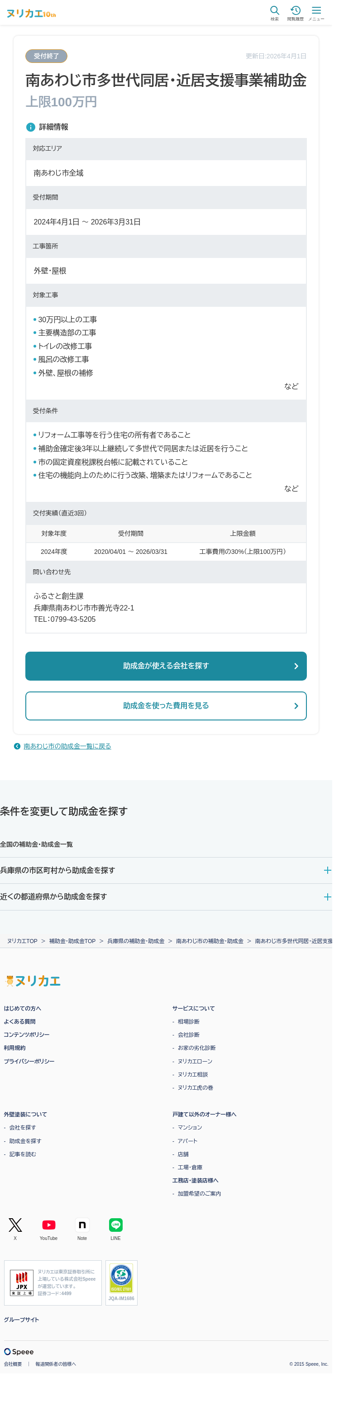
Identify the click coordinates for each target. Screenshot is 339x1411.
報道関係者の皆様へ (56, 1364)
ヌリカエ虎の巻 (195, 1088)
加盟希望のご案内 (199, 1194)
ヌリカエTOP (22, 941)
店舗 (183, 1154)
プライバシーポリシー (29, 1061)
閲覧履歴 (295, 13)
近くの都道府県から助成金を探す (53, 897)
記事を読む (23, 1154)
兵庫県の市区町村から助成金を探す (57, 870)
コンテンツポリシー (27, 1035)
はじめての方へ (23, 1009)
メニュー (316, 13)
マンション (190, 1128)
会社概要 (13, 1364)
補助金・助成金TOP (72, 941)
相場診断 (189, 1022)
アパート (187, 1141)
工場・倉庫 (190, 1167)
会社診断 (189, 1035)
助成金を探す (26, 1141)
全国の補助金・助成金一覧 (36, 844)
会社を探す (23, 1128)
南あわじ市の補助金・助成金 (210, 941)
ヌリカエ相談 (193, 1075)
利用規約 (15, 1048)
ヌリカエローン (195, 1061)
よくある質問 (20, 1022)
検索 (275, 13)
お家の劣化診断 (197, 1048)
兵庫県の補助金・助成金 (135, 941)
